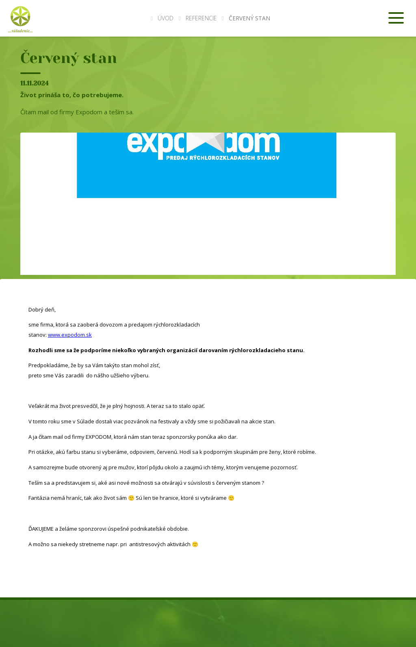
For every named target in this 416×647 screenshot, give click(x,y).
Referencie (201, 18)
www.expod (62, 334)
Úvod (162, 18)
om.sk (84, 334)
